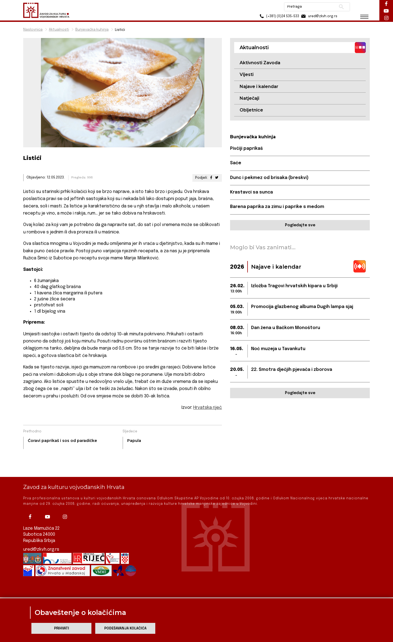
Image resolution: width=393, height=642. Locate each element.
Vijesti (247, 74)
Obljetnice (251, 110)
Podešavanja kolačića (125, 628)
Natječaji (249, 98)
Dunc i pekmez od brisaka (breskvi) (269, 177)
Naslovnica (33, 29)
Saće (235, 163)
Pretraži (341, 6)
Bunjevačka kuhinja (92, 29)
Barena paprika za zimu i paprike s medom (277, 206)
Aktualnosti (59, 29)
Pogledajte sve (300, 225)
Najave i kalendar (259, 86)
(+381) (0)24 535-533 (278, 16)
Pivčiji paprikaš (246, 148)
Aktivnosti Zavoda (260, 62)
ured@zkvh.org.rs (41, 539)
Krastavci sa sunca (251, 192)
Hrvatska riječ (207, 407)
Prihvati (61, 628)
